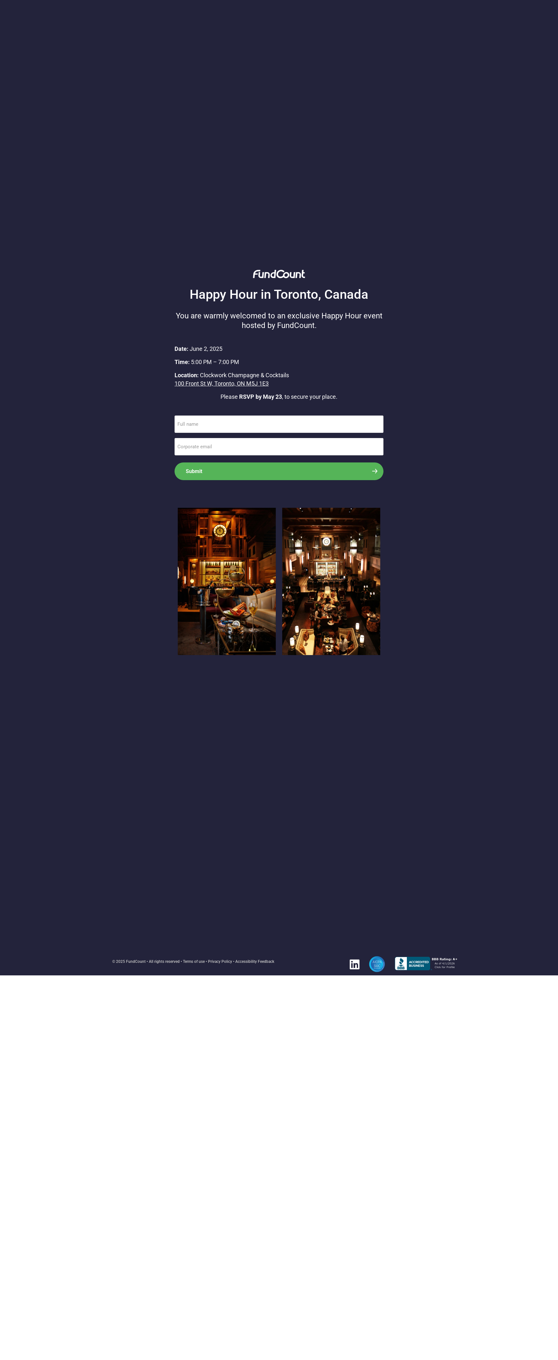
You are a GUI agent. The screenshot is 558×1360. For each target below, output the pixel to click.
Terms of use (194, 961)
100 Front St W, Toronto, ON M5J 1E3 (222, 383)
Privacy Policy (220, 961)
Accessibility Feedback (254, 961)
